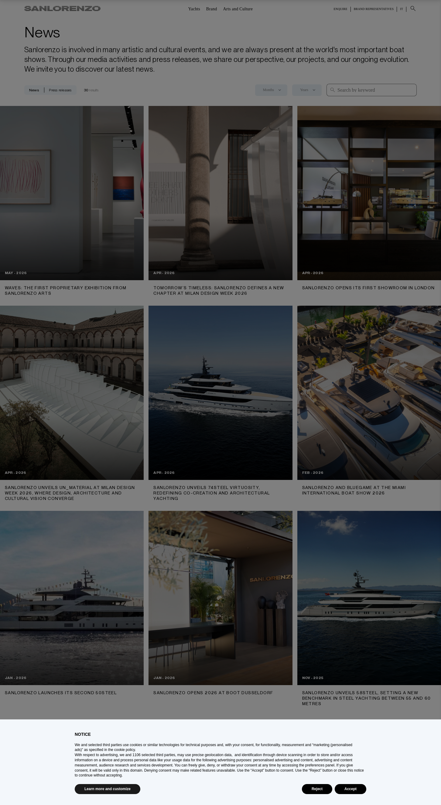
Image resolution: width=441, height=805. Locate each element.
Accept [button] (350, 789)
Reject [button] (317, 789)
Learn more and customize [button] (107, 789)
